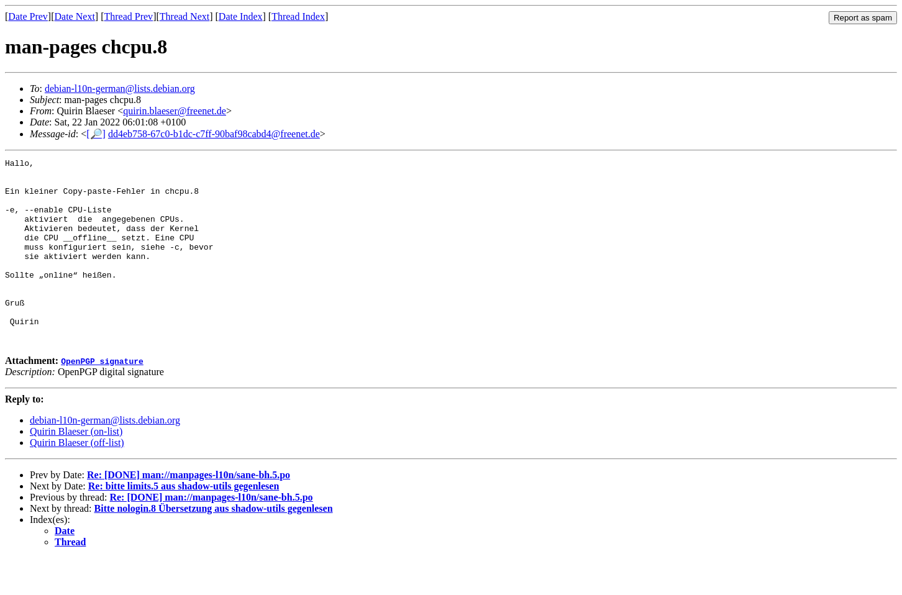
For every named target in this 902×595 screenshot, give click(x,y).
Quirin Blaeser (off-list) (77, 480)
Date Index (241, 16)
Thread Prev (128, 16)
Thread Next (184, 16)
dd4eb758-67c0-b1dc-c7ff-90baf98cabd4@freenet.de (214, 134)
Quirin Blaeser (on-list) (76, 468)
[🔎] (96, 134)
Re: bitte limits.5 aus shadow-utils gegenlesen (184, 523)
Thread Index (298, 16)
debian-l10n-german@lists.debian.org (120, 88)
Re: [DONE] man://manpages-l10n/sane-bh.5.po (188, 512)
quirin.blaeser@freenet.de (174, 111)
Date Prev (28, 16)
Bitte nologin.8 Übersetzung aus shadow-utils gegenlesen (213, 545)
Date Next (75, 16)
